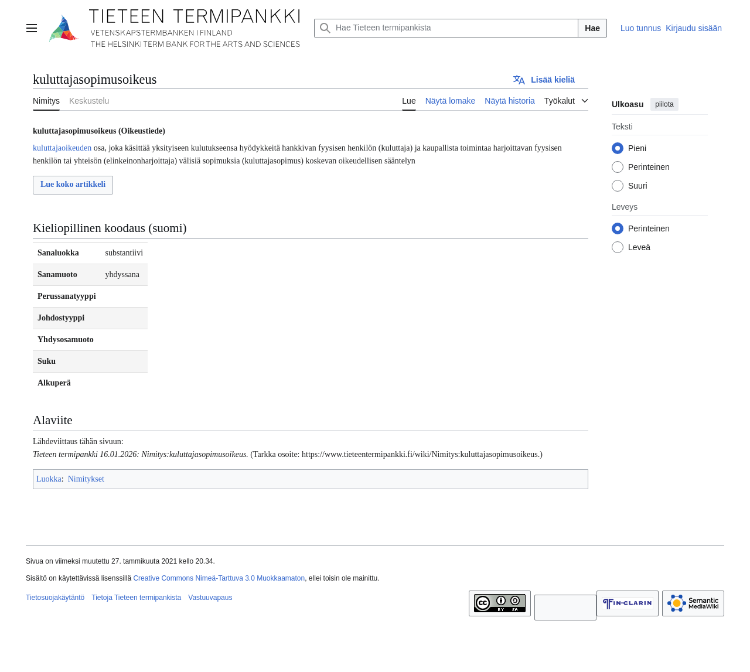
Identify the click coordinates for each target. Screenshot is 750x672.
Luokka (49, 479)
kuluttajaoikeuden (62, 148)
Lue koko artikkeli (72, 184)
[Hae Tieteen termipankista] (446, 28)
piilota (664, 104)
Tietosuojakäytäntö (55, 597)
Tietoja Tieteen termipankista (136, 597)
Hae (592, 28)
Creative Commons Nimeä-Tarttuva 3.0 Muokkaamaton (219, 578)
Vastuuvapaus (210, 597)
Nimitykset (86, 479)
